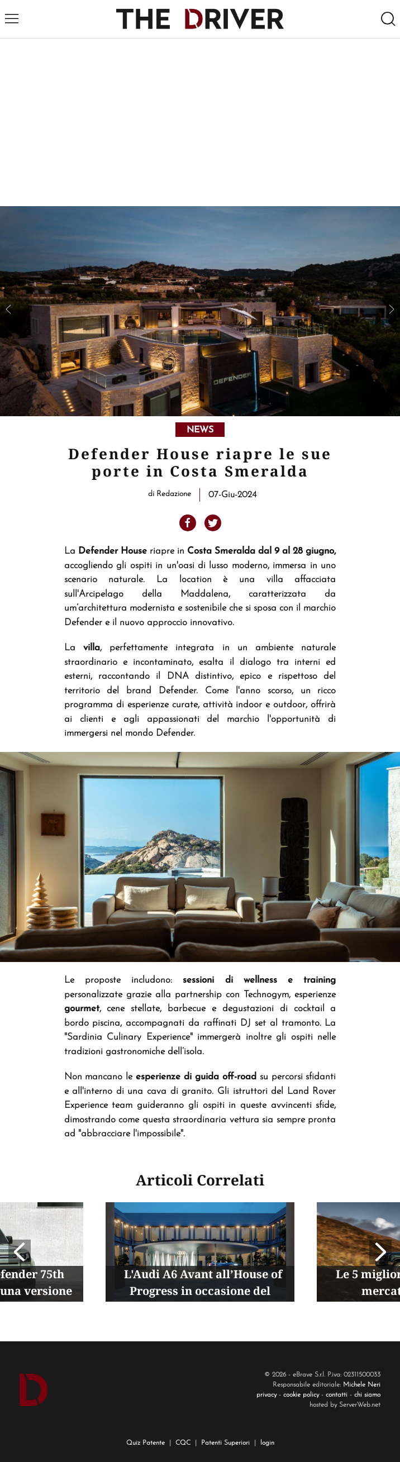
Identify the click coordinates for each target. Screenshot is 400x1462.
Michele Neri (361, 1385)
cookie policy (301, 1395)
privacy (266, 1395)
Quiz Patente (145, 1443)
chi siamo (367, 1395)
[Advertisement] (200, 122)
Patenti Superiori (225, 1443)
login (267, 1443)
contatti (336, 1395)
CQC (183, 1443)
